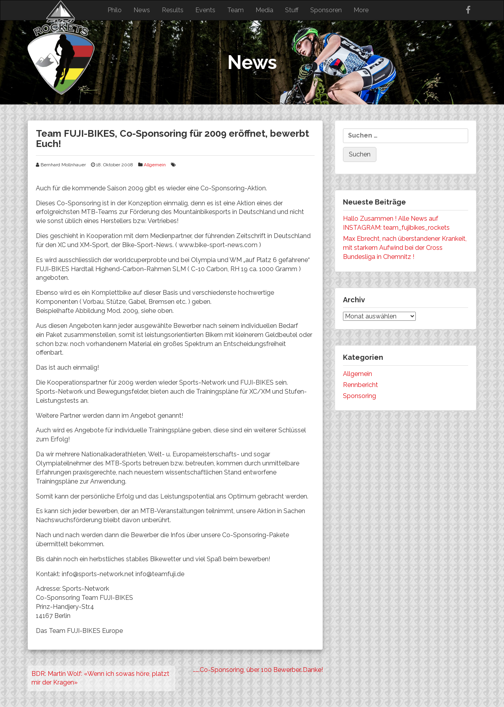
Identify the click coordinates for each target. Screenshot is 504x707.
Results (172, 10)
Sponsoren (326, 10)
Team (235, 10)
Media (264, 10)
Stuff (291, 10)
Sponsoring (359, 396)
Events (205, 10)
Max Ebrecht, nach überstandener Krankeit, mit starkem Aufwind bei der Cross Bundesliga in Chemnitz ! (405, 247)
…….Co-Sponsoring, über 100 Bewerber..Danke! (258, 670)
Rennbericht (360, 385)
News (141, 10)
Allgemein (155, 164)
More (361, 10)
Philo (114, 10)
